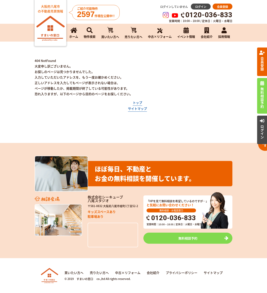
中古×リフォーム (127, 272)
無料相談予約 (187, 238)
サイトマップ (137, 108)
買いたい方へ (73, 272)
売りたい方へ (99, 272)
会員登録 (222, 7)
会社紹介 (153, 272)
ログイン (200, 7)
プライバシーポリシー (181, 272)
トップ (137, 102)
